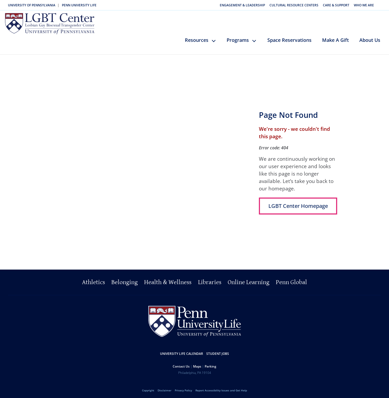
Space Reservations (289, 37)
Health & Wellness (167, 280)
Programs (238, 37)
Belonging (124, 280)
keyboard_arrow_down (216, 42)
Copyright (148, 388)
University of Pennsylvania (31, 5)
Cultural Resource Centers (293, 5)
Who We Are (364, 5)
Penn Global (291, 280)
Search (382, 5)
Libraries (209, 280)
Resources (196, 37)
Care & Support (336, 5)
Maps (197, 364)
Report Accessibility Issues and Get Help (221, 388)
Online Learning (248, 280)
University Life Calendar (181, 351)
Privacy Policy (183, 388)
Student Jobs (217, 351)
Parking (210, 364)
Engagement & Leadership (242, 5)
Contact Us (181, 364)
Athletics (93, 280)
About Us (369, 37)
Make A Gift (335, 37)
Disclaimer (164, 388)
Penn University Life (79, 5)
